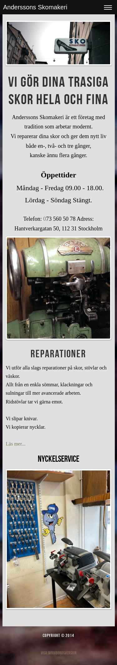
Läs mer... (15, 443)
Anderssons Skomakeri (35, 7)
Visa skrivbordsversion (58, 652)
